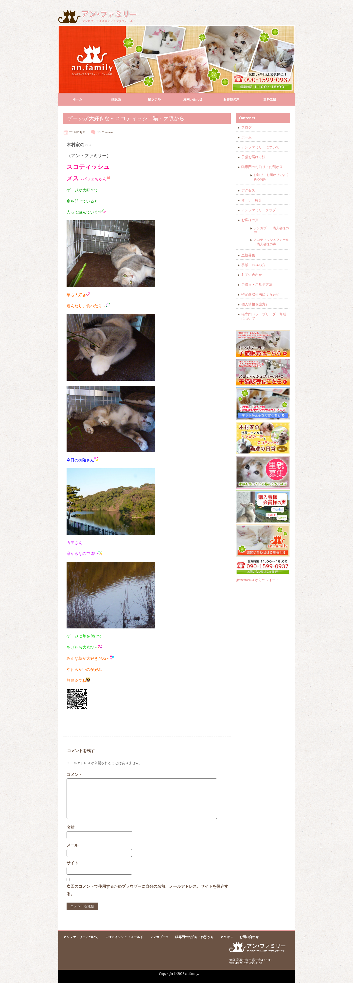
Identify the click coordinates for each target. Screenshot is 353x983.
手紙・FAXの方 (253, 265)
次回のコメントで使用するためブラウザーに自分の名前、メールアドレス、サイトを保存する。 (147, 890)
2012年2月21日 (78, 132)
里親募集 (248, 255)
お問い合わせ (192, 99)
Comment (107, 132)
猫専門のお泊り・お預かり (262, 167)
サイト (72, 863)
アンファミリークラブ (258, 210)
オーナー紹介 (251, 200)
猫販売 (116, 99)
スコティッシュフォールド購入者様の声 (271, 242)
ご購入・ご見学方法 (256, 284)
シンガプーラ (159, 937)
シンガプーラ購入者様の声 (271, 230)
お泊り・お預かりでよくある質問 (271, 177)
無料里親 (269, 99)
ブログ (246, 127)
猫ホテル (154, 99)
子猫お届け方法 (253, 157)
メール (72, 845)
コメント (74, 775)
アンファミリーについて (260, 147)
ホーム (77, 99)
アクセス (248, 190)
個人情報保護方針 (255, 304)
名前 (70, 827)
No (99, 132)
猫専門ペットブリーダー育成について (263, 316)
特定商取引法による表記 (260, 294)
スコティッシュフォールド (124, 937)
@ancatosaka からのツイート (257, 580)
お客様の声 (231, 99)
